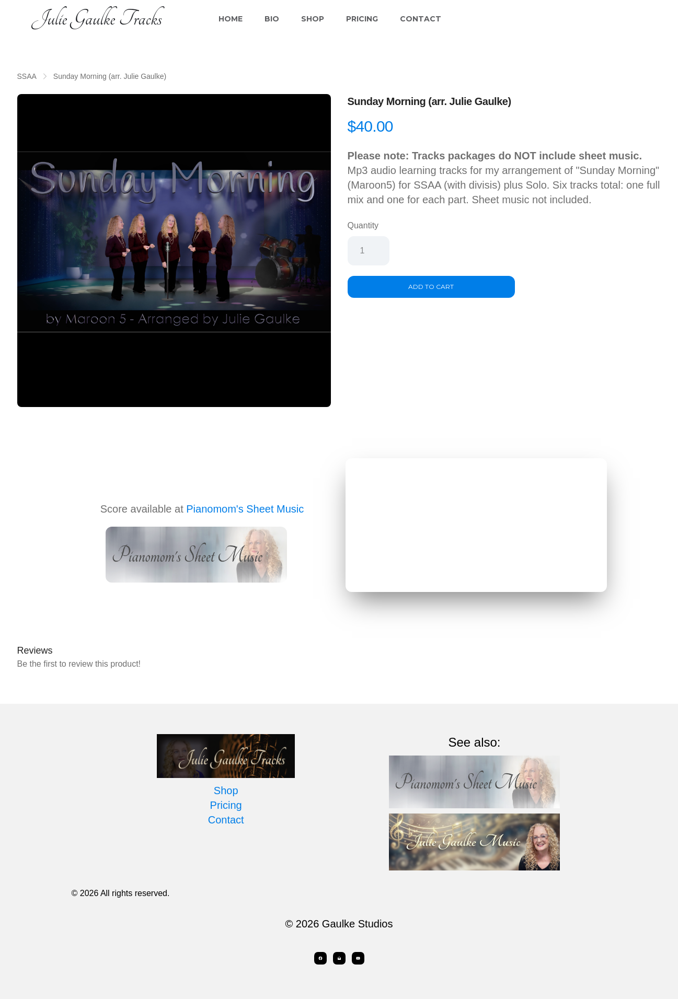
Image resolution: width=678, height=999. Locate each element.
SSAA (27, 76)
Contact (420, 19)
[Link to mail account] (339, 958)
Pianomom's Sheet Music (245, 509)
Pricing (362, 19)
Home (231, 19)
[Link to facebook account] (320, 958)
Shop (312, 19)
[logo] (96, 19)
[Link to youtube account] (358, 958)
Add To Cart (431, 287)
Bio (272, 19)
